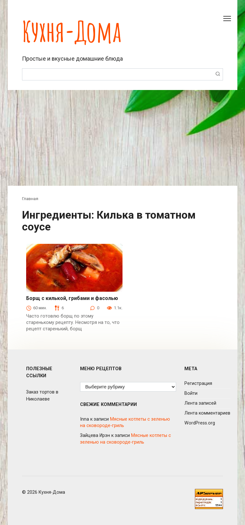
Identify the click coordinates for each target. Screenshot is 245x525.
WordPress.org (199, 423)
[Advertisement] (122, 138)
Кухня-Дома (71, 31)
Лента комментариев (207, 413)
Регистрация (198, 383)
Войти (190, 393)
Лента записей (200, 403)
